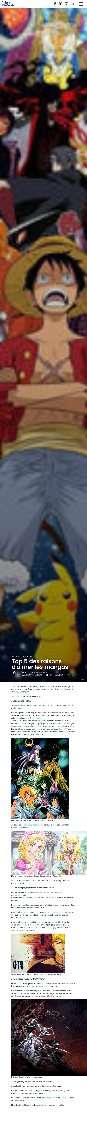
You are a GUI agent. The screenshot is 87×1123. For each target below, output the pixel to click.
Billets (15, 656)
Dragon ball (49, 1098)
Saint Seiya (37, 718)
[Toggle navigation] (79, 4)
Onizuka (40, 922)
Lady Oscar (33, 825)
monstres (18, 895)
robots (60, 892)
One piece (65, 1098)
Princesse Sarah (57, 912)
